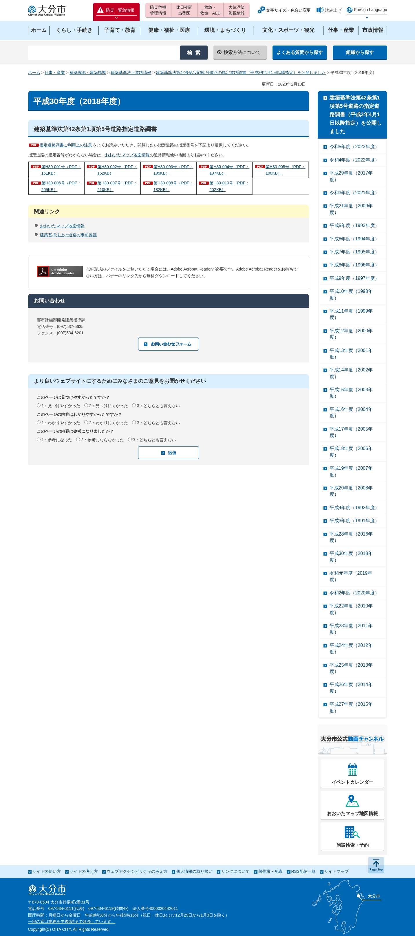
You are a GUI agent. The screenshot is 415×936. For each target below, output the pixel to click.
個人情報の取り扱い (194, 871)
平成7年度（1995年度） (355, 251)
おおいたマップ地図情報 (127, 155)
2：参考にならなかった (102, 440)
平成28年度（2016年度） (351, 537)
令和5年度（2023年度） (355, 146)
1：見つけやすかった (60, 405)
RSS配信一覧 (303, 871)
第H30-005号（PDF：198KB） (286, 169)
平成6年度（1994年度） (355, 238)
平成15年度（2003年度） (351, 392)
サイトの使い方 (46, 871)
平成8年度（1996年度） (355, 264)
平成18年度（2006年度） (351, 451)
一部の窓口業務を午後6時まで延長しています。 (72, 921)
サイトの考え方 (84, 871)
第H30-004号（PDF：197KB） (229, 169)
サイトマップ (336, 871)
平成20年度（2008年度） (351, 491)
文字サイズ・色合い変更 (288, 10)
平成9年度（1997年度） (355, 278)
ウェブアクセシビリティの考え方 (137, 871)
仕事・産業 (55, 72)
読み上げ (333, 10)
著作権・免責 (270, 871)
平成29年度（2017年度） (351, 176)
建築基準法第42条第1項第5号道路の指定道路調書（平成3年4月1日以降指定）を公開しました (241, 72)
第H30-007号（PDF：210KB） (117, 186)
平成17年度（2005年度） (351, 432)
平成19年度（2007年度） (351, 471)
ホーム (34, 72)
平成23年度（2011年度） (351, 628)
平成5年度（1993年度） (355, 225)
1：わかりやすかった (60, 422)
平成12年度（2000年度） (351, 334)
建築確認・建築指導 (88, 72)
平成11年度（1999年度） (351, 314)
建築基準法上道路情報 (131, 72)
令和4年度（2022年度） (355, 159)
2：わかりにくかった (108, 422)
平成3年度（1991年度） (355, 520)
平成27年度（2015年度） (351, 707)
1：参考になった (56, 440)
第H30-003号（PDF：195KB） (173, 169)
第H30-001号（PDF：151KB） (61, 169)
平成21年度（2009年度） (351, 209)
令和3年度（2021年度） (355, 192)
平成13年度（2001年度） (351, 353)
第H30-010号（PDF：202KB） (229, 186)
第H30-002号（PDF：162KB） (117, 169)
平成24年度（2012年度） (351, 648)
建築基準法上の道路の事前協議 (68, 235)
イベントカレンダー (352, 782)
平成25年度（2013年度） (351, 668)
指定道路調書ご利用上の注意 (65, 145)
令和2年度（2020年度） (355, 592)
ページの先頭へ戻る (376, 865)
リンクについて (235, 871)
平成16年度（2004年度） (351, 412)
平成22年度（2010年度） (351, 609)
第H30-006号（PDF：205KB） (61, 186)
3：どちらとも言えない (158, 405)
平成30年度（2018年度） (351, 556)
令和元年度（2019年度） (351, 576)
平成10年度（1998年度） (351, 294)
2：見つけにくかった (108, 405)
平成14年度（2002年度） (351, 373)
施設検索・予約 (352, 845)
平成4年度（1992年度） (355, 507)
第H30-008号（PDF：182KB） (173, 186)
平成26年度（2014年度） (351, 687)
